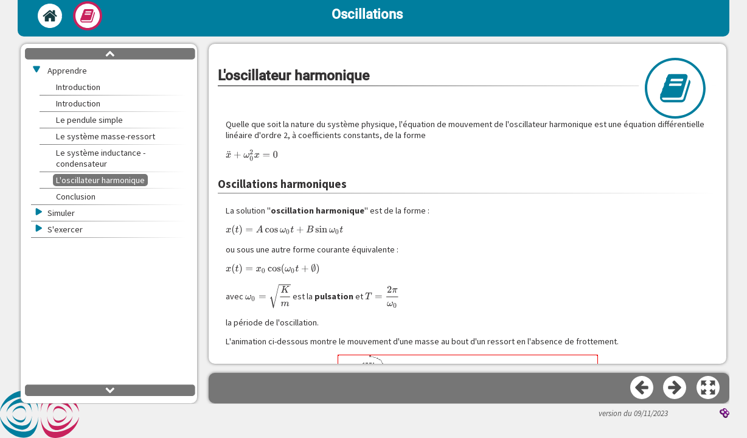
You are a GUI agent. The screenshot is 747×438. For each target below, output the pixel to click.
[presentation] (252, 155)
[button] (709, 388)
